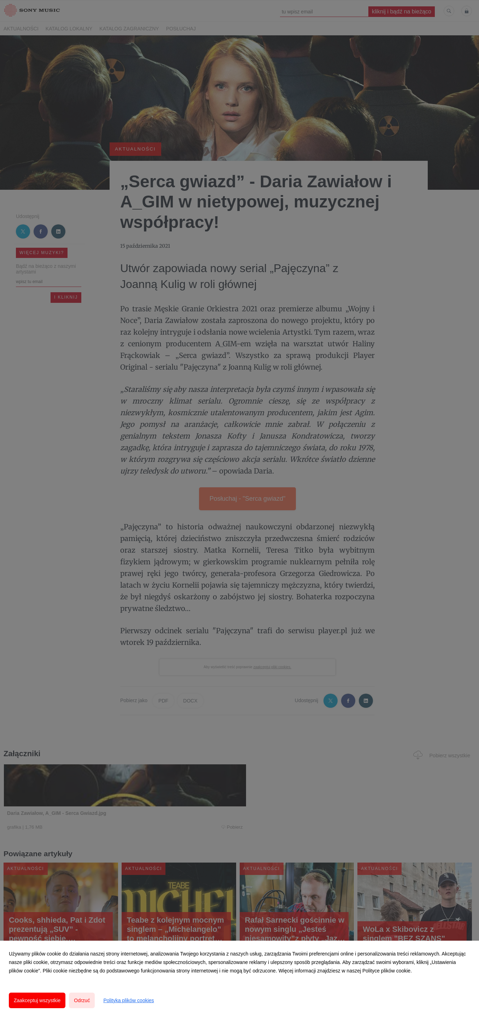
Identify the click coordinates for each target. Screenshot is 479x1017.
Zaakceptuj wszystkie (37, 1000)
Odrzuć (82, 1000)
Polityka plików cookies (128, 1000)
